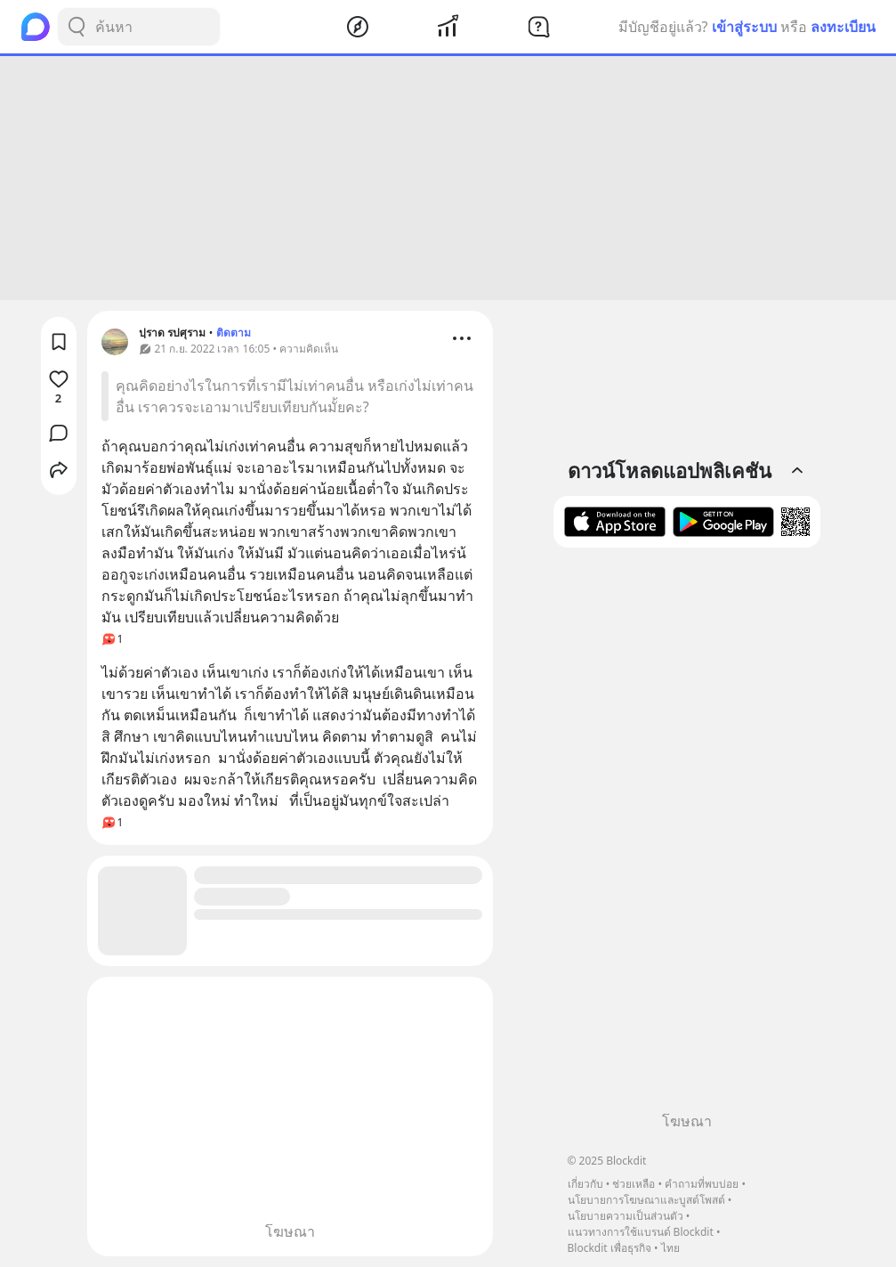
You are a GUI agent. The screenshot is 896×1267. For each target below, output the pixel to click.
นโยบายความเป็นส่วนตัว (625, 1215)
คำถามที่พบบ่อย (702, 1183)
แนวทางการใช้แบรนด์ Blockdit (641, 1231)
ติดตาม (233, 332)
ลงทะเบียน (843, 27)
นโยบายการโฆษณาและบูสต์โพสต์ (646, 1199)
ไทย (670, 1247)
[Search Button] (76, 26)
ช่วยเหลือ (633, 1183)
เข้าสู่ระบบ (744, 27)
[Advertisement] (448, 178)
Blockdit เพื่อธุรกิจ (609, 1247)
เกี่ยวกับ (585, 1183)
